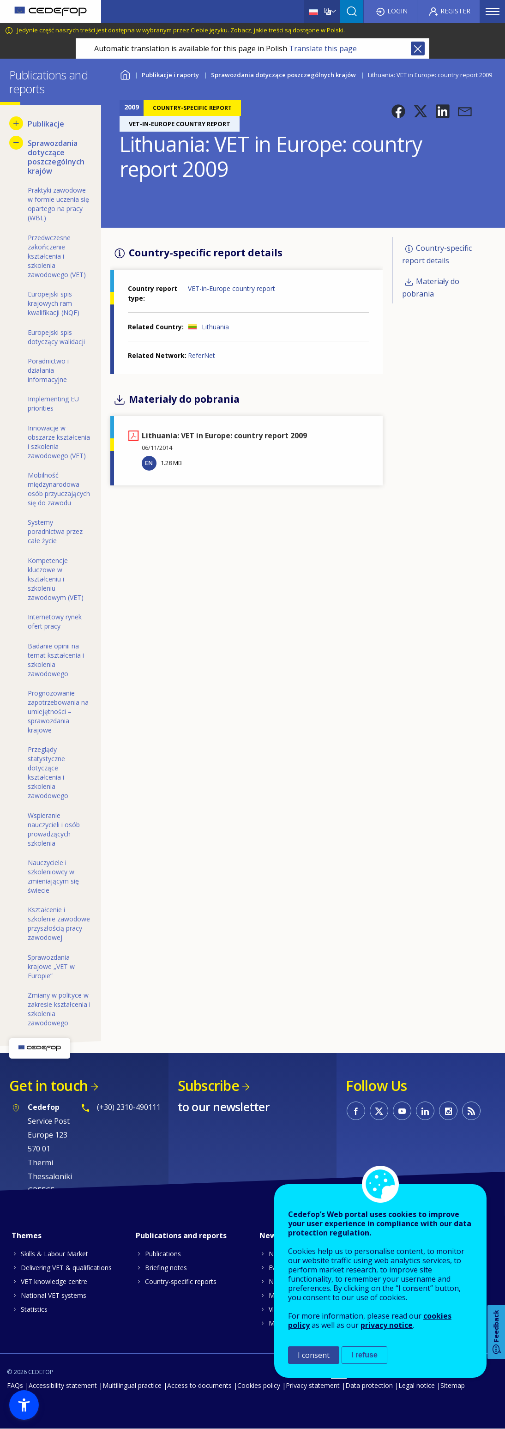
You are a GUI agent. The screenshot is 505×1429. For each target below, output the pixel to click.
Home (125, 73)
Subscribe (208, 1085)
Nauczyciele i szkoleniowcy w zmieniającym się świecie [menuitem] (53, 876)
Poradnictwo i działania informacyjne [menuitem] (48, 370)
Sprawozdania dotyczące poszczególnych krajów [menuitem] (56, 157)
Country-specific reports (180, 1281)
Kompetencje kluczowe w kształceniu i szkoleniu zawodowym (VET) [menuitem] (56, 579)
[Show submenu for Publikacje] (16, 123)
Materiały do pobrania (430, 287)
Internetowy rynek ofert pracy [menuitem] (55, 621)
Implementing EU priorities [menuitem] (53, 403)
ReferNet (201, 355)
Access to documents (199, 1385)
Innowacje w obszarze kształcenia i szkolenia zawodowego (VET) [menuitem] (59, 442)
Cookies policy (258, 1385)
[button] (398, 111)
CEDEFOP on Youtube (402, 1111)
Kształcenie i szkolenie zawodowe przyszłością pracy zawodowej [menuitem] (59, 923)
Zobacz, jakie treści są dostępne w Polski (286, 30)
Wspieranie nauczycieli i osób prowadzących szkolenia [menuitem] (54, 829)
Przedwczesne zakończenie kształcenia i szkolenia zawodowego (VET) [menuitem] (57, 256)
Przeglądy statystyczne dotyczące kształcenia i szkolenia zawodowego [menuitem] (48, 772)
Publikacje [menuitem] (46, 124)
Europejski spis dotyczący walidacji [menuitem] (56, 337)
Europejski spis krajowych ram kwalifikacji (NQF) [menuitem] (53, 303)
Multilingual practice (132, 1385)
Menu (492, 11)
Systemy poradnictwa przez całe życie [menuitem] (55, 531)
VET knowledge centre (54, 1281)
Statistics (34, 1309)
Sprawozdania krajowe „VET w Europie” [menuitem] (51, 966)
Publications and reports (181, 1235)
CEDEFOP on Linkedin (425, 1111)
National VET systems (53, 1295)
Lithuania (215, 326)
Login (397, 10)
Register (455, 10)
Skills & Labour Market (54, 1253)
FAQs (15, 1385)
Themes (27, 1235)
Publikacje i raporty (170, 75)
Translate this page (323, 48)
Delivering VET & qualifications (66, 1267)
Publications (163, 1253)
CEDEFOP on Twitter (379, 1111)
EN (149, 463)
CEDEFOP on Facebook (356, 1111)
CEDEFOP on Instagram (448, 1111)
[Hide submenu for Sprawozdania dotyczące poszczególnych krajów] (16, 143)
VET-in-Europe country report (231, 288)
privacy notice (387, 1325)
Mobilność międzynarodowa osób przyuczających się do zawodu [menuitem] (59, 489)
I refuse (364, 1355)
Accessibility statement (63, 1385)
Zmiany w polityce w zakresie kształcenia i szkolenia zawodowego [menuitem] (59, 1009)
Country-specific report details (437, 254)
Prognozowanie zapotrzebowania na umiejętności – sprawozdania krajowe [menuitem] (58, 711)
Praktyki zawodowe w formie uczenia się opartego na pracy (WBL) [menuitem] (58, 204)
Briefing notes (166, 1267)
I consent (314, 1355)
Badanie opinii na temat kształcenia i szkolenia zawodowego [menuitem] (56, 660)
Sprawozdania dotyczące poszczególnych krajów (283, 75)
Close (418, 48)
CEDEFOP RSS (471, 1111)
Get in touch (48, 1085)
